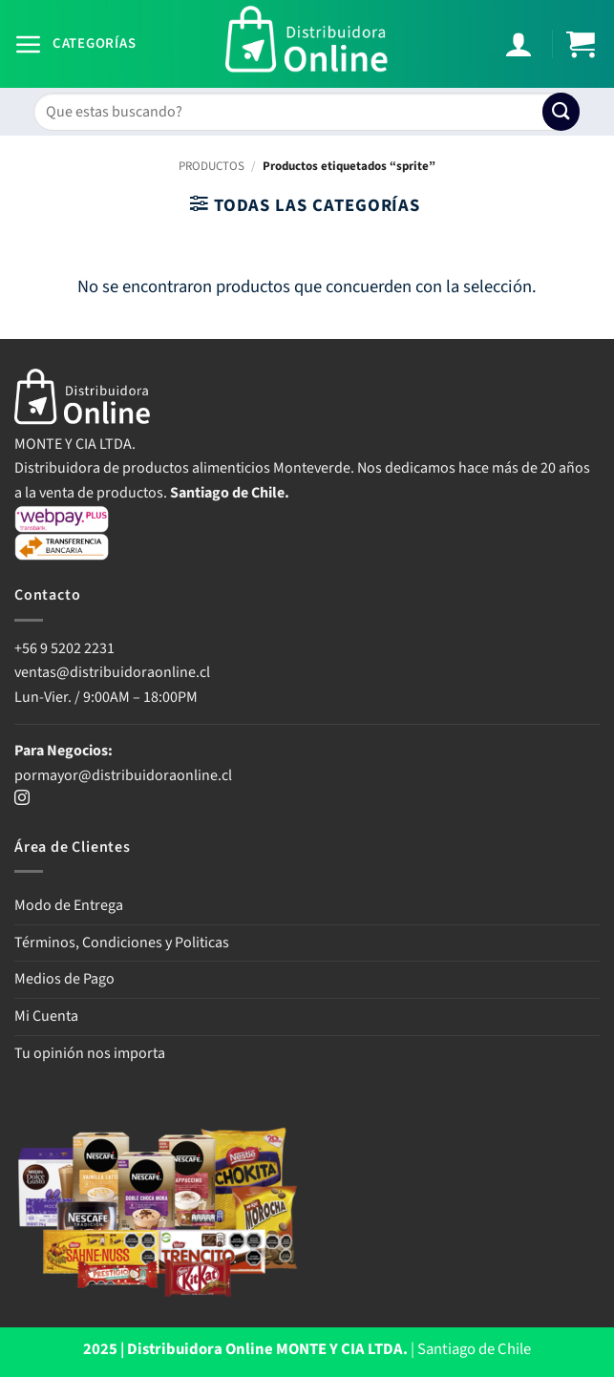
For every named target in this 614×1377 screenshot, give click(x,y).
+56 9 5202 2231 (64, 648)
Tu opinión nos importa (89, 1053)
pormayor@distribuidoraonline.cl (123, 775)
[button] (75, 44)
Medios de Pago (64, 978)
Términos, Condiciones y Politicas (121, 942)
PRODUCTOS (211, 166)
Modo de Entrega (68, 905)
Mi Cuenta (46, 1016)
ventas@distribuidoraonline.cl (113, 672)
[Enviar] (561, 111)
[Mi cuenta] (521, 44)
